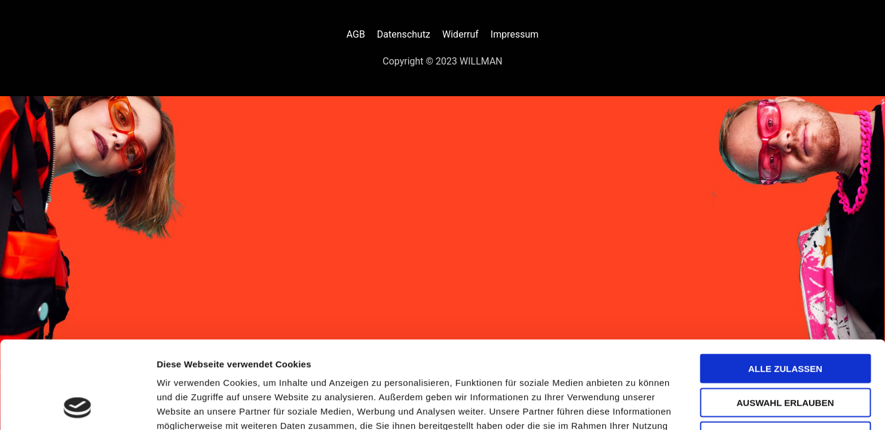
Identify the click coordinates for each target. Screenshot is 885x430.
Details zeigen (635, 406)
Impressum (515, 34)
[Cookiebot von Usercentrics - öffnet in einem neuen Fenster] (77, 407)
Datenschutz (403, 34)
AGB (356, 34)
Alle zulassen (785, 286)
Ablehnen (785, 354)
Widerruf (460, 34)
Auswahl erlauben (785, 320)
